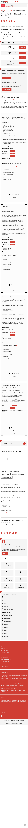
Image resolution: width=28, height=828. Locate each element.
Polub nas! (5, 553)
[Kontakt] (17, 1)
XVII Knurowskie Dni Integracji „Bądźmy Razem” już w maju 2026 (14, 678)
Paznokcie (6, 624)
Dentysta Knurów (5, 646)
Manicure (6, 627)
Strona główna (3, 10)
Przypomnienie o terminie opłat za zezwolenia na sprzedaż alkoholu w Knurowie (14, 676)
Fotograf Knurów (5, 655)
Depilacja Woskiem (8, 615)
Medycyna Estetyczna (8, 609)
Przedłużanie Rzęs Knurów (21, 565)
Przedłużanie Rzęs (7, 600)
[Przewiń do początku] (25, 825)
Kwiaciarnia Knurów (6, 652)
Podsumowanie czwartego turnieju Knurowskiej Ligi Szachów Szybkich (13, 691)
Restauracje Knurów (6, 664)
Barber (5, 630)
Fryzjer (5, 633)
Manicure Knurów (20, 587)
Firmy (8, 10)
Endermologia (7, 612)
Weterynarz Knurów (6, 653)
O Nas (9, 720)
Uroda (11, 10)
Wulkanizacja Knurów (6, 661)
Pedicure (6, 606)
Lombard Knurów (5, 650)
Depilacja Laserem (7, 621)
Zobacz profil (12, 242)
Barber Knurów (7, 587)
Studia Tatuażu (7, 618)
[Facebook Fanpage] (15, 1)
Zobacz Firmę (22, 47)
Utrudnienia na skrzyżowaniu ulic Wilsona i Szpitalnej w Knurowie (14, 683)
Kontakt (18, 708)
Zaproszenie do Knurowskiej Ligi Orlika (9, 688)
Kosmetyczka (6, 636)
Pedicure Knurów (21, 573)
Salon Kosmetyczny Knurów (7, 580)
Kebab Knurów (5, 666)
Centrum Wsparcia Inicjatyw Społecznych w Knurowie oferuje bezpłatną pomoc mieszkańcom (13, 686)
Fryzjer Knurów (21, 580)
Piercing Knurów (7, 573)
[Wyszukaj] (19, 2)
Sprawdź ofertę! (6, 77)
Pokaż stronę (12, 153)
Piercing (5, 603)
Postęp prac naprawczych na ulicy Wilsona (10, 681)
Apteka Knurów (5, 648)
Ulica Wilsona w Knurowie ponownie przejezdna (11, 680)
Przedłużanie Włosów (8, 597)
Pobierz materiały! (6, 89)
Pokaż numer (12, 244)
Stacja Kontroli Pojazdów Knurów (8, 662)
